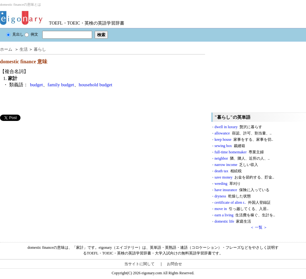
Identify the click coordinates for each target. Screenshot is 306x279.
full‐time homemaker (239, 152)
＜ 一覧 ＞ (258, 227)
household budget (95, 84)
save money (244, 177)
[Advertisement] (47, 165)
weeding (228, 183)
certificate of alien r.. (243, 202)
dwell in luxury (238, 127)
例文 (31, 34)
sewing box (230, 146)
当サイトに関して (139, 264)
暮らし (40, 49)
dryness (233, 196)
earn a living (245, 215)
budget (36, 84)
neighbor (242, 158)
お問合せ (174, 264)
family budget (61, 84)
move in (241, 209)
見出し (15, 34)
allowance (243, 133)
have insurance (242, 190)
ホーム (6, 49)
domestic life (233, 221)
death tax (228, 171)
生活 (24, 49)
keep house (244, 139)
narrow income (236, 164)
